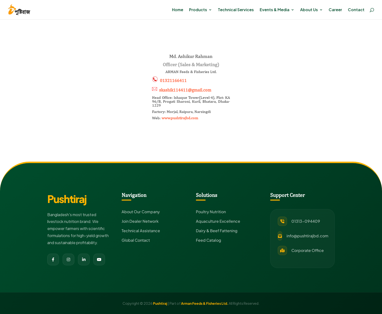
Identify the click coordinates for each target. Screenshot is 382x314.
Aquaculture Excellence (218, 221)
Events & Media (274, 10)
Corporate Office (307, 250)
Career (335, 10)
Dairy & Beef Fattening (217, 230)
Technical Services (236, 10)
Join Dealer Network (140, 221)
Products (198, 10)
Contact (356, 10)
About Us (309, 10)
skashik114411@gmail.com (185, 89)
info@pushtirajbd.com (307, 235)
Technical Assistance (141, 230)
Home (177, 10)
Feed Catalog (208, 240)
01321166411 (173, 80)
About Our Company (141, 211)
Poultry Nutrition (211, 211)
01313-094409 (305, 221)
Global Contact (136, 240)
